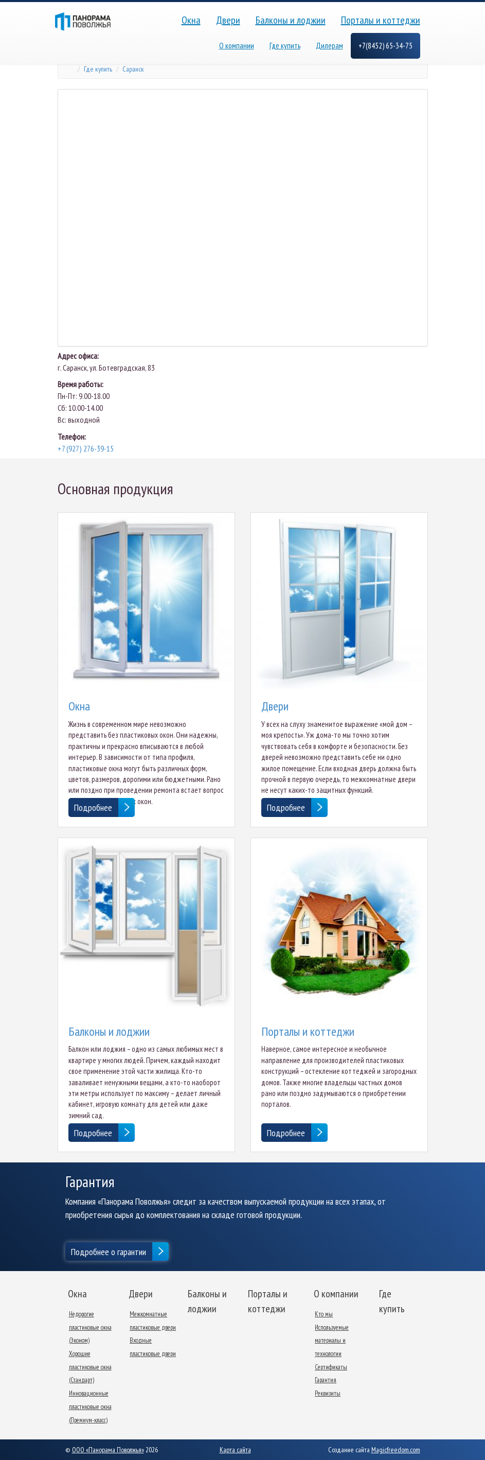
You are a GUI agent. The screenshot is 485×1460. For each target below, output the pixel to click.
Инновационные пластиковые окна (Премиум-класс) (90, 1406)
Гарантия (325, 1380)
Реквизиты (327, 1393)
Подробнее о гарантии (108, 1252)
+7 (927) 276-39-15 (86, 448)
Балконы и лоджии (291, 20)
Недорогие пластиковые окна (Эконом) (90, 1327)
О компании (236, 45)
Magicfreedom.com (395, 1449)
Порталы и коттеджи (380, 20)
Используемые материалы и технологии (332, 1340)
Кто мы (324, 1314)
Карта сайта (235, 1449)
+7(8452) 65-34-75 (385, 45)
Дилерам (329, 45)
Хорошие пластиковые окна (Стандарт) (90, 1366)
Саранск (133, 69)
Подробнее (93, 807)
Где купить (285, 45)
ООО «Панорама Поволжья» (108, 1449)
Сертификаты (331, 1367)
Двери (228, 20)
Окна (191, 20)
